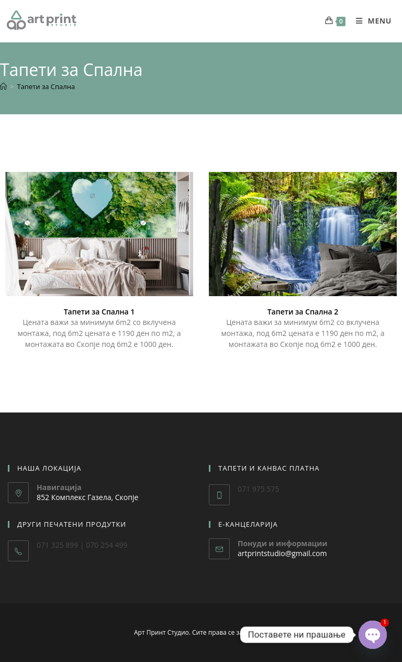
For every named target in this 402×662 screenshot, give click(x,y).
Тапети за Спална (46, 86)
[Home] (3, 86)
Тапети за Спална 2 (303, 312)
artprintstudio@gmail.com (282, 553)
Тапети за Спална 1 (99, 312)
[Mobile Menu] (370, 15)
